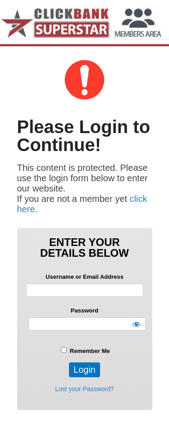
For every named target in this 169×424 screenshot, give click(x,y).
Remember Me (85, 350)
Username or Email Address (84, 276)
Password (84, 310)
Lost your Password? (84, 389)
